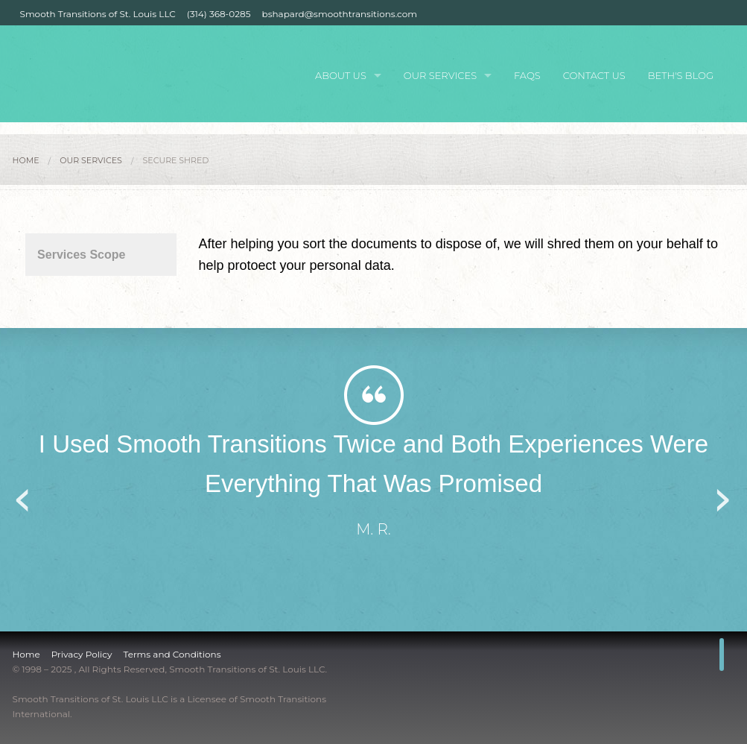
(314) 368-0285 (219, 13)
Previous (24, 495)
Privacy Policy (81, 654)
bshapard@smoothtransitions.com (339, 13)
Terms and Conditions (171, 654)
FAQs (527, 75)
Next (724, 495)
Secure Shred (176, 160)
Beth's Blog (680, 75)
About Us (340, 75)
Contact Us (594, 75)
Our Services (440, 75)
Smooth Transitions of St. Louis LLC (98, 13)
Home (26, 160)
